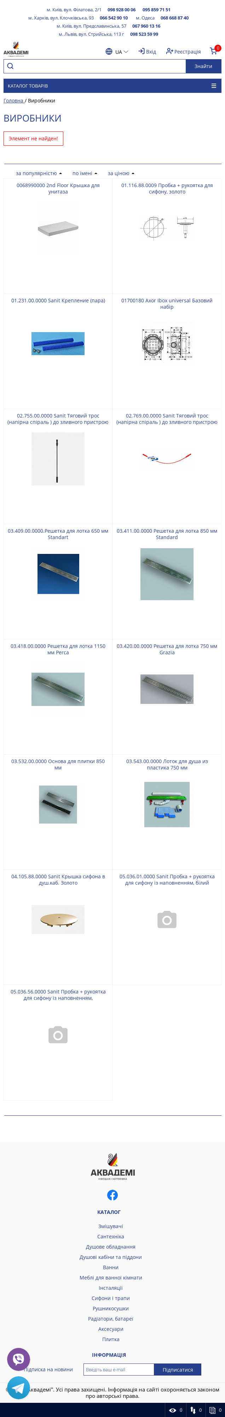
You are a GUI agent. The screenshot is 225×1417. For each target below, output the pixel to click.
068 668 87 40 (175, 18)
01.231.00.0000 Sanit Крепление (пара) (58, 300)
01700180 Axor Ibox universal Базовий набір (167, 303)
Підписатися (178, 1369)
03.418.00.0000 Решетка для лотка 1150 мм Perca (58, 649)
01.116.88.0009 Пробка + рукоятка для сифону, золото (167, 188)
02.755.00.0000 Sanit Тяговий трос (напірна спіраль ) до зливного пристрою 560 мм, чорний (58, 422)
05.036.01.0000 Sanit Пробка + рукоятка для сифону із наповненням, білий (167, 879)
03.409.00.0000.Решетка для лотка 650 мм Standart (58, 534)
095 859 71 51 (157, 9)
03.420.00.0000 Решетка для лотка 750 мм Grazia (167, 649)
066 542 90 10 (114, 18)
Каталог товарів (112, 86)
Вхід (151, 51)
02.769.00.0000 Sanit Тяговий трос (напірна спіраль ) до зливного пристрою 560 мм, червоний (167, 422)
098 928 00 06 (121, 9)
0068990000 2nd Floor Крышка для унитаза (58, 188)
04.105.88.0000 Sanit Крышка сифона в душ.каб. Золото (58, 879)
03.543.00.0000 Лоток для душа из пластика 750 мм (167, 764)
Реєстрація (187, 51)
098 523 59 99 (144, 34)
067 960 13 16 (146, 26)
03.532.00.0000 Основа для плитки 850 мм (58, 764)
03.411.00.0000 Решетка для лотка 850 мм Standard (167, 534)
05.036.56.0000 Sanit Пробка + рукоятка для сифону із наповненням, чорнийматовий (58, 998)
